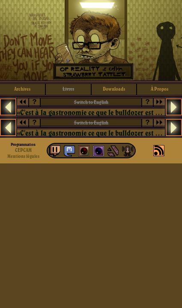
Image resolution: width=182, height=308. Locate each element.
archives (22, 89)
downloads (114, 89)
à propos (159, 89)
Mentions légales (23, 156)
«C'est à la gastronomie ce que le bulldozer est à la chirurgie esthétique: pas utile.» (91, 112)
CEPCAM (23, 150)
